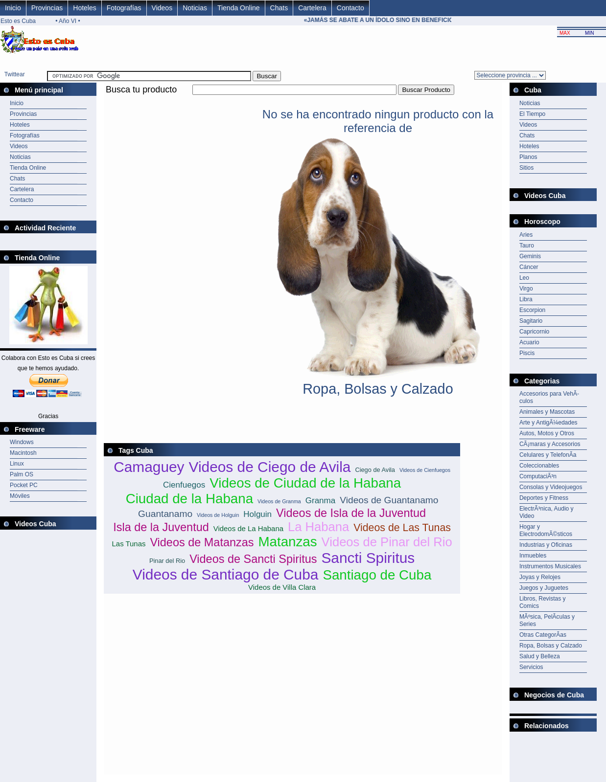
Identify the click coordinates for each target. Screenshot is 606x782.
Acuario (529, 342)
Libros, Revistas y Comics (542, 602)
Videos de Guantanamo (389, 500)
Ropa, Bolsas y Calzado (550, 645)
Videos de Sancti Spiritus (253, 559)
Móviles (20, 495)
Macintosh (23, 452)
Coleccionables (539, 465)
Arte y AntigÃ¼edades (548, 422)
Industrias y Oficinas (545, 544)
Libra (526, 299)
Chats (279, 8)
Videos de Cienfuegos (424, 470)
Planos (528, 157)
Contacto (350, 8)
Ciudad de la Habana (189, 498)
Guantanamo (165, 514)
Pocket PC (24, 485)
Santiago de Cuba (377, 574)
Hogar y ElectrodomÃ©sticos (545, 530)
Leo (524, 277)
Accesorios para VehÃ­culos (549, 397)
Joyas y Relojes (539, 577)
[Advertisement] (282, 100)
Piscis (527, 353)
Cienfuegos (184, 485)
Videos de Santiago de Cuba (226, 574)
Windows (22, 442)
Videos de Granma (279, 501)
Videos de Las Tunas (402, 528)
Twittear (14, 74)
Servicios (531, 667)
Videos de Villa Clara (282, 587)
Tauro (526, 245)
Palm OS (21, 474)
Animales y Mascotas (547, 411)
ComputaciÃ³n (538, 476)
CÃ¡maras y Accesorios (550, 444)
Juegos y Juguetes (543, 587)
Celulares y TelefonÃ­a (548, 454)
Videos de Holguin (218, 515)
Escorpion (532, 310)
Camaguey (149, 467)
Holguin (257, 514)
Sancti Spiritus (368, 558)
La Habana (318, 527)
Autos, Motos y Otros (546, 433)
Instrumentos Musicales (550, 566)
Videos (162, 8)
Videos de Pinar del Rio (387, 542)
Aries (526, 234)
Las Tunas (129, 543)
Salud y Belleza (539, 656)
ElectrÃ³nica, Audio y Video (546, 512)
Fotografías (124, 8)
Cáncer (528, 267)
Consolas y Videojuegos (551, 487)
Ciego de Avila (375, 469)
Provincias (47, 8)
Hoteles (84, 8)
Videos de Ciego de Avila (270, 467)
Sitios (526, 167)
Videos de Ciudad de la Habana (305, 483)
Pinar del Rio (167, 560)
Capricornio (534, 331)
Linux (17, 463)
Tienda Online (238, 8)
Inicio (13, 8)
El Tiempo (532, 114)
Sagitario (530, 320)
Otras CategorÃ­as (542, 634)
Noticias (195, 8)
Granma (320, 500)
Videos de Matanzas (202, 542)
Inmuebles (532, 555)
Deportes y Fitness (543, 497)
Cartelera (312, 8)
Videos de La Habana (248, 528)
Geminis (530, 256)
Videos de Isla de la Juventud (351, 513)
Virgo (526, 288)
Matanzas (287, 541)
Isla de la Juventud (161, 527)
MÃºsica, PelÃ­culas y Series (547, 620)
